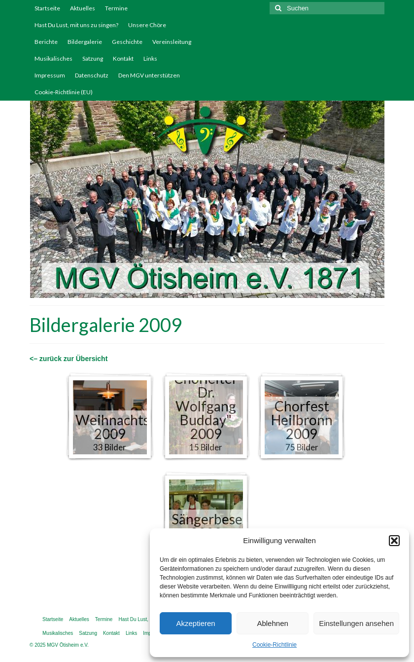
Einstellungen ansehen (356, 623)
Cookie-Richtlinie (274, 644)
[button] (394, 541)
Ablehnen (272, 623)
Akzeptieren (195, 623)
